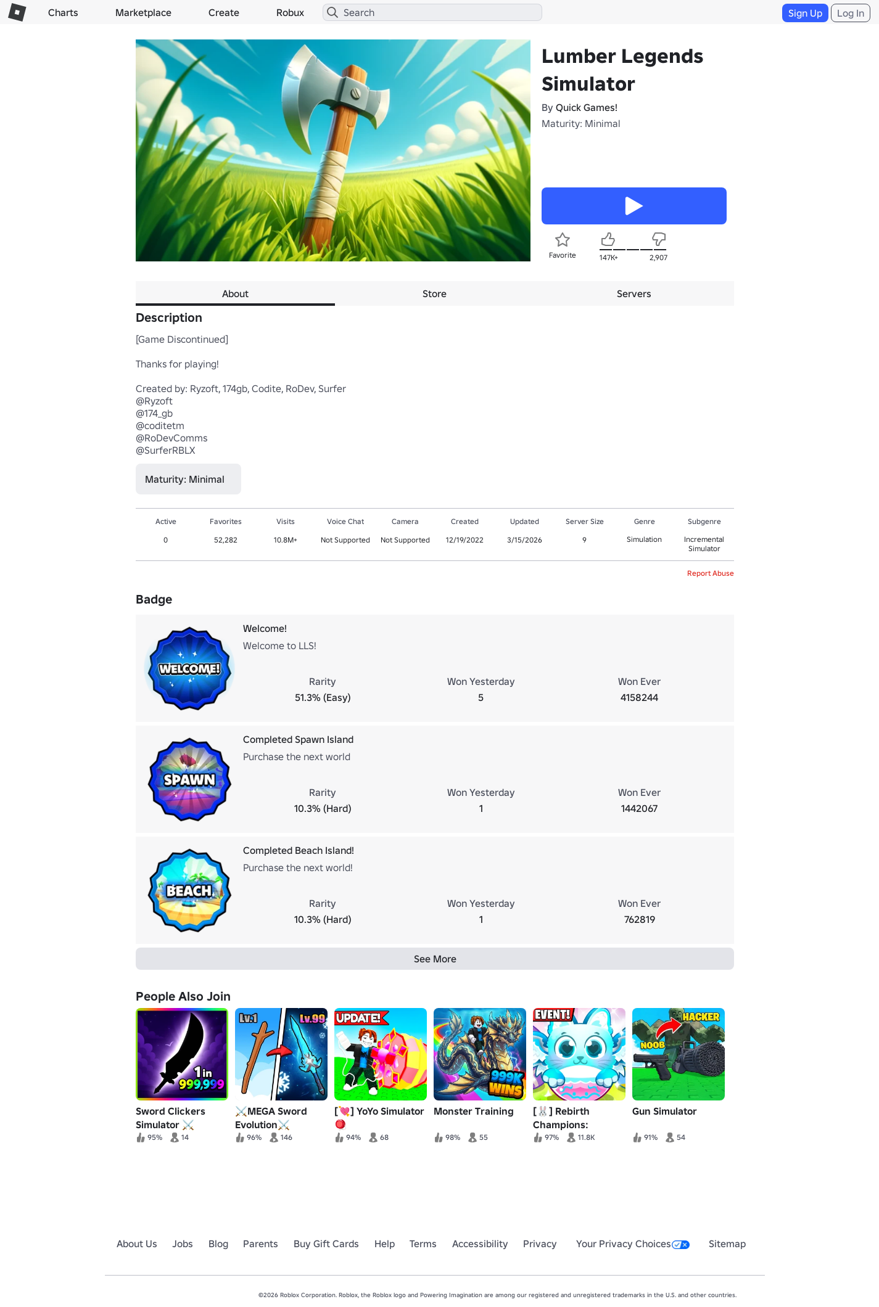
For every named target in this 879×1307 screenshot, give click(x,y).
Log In (850, 13)
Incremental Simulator (704, 544)
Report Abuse (710, 573)
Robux (290, 12)
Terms (423, 1243)
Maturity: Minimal (581, 123)
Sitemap (727, 1243)
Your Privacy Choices (633, 1243)
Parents (260, 1243)
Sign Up (805, 13)
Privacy (540, 1243)
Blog (218, 1243)
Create (223, 12)
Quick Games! (586, 107)
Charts (63, 12)
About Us (137, 1243)
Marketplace (143, 12)
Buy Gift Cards (326, 1243)
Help (384, 1243)
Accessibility (480, 1243)
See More (435, 959)
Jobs (182, 1243)
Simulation (644, 539)
